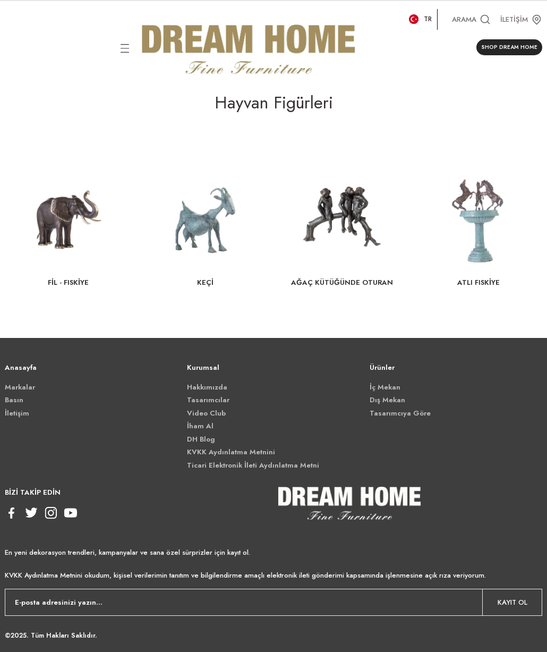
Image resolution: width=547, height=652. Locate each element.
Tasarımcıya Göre (400, 413)
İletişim (17, 413)
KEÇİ (205, 282)
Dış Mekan (387, 400)
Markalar (20, 387)
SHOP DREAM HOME (509, 47)
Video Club (206, 413)
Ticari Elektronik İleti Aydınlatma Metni (253, 465)
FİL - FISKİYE (68, 282)
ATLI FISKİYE (478, 282)
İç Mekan (385, 387)
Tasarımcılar (208, 400)
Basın (14, 400)
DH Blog (201, 439)
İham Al (200, 426)
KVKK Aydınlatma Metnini (231, 452)
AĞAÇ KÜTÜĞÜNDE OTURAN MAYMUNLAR (342, 283)
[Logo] (248, 47)
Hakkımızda (207, 387)
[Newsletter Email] (273, 602)
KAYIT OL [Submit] (512, 602)
